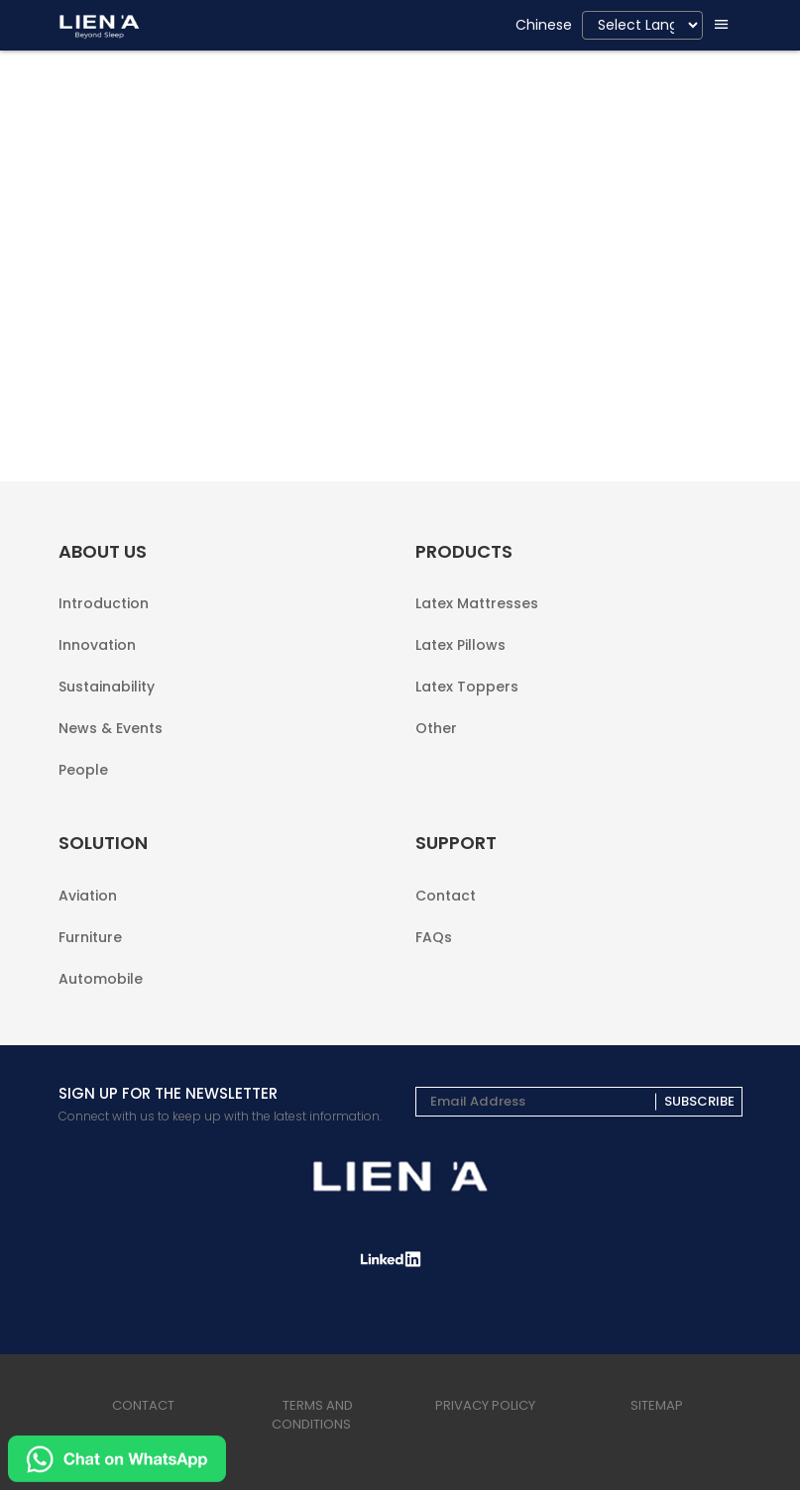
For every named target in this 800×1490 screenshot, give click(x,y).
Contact (445, 895)
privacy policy (485, 1405)
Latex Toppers (466, 686)
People (83, 768)
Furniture (90, 937)
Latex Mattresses (476, 603)
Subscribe (699, 1102)
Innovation (97, 645)
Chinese (543, 25)
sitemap (656, 1405)
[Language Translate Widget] (642, 25)
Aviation (87, 895)
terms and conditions (313, 1415)
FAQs (433, 935)
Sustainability (106, 686)
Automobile (100, 977)
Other (436, 726)
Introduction (103, 603)
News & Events (110, 728)
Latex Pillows (460, 645)
